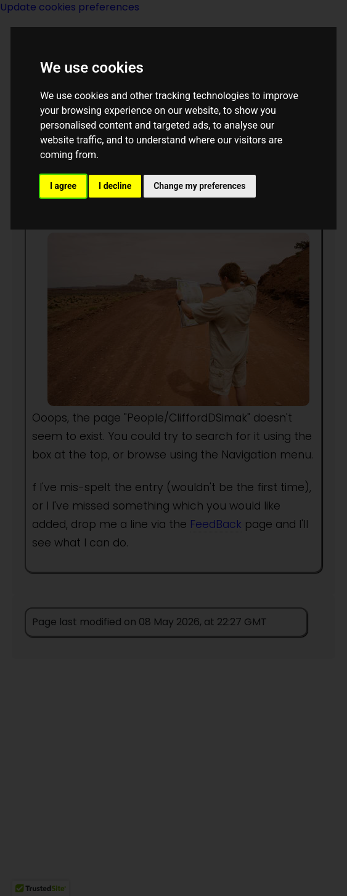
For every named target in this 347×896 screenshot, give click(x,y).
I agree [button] (63, 186)
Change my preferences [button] (199, 186)
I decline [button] (115, 186)
